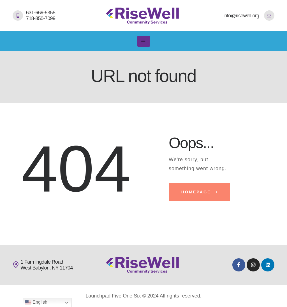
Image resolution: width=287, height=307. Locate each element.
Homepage (196, 192)
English (36, 302)
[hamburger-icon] (143, 41)
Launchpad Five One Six (113, 296)
